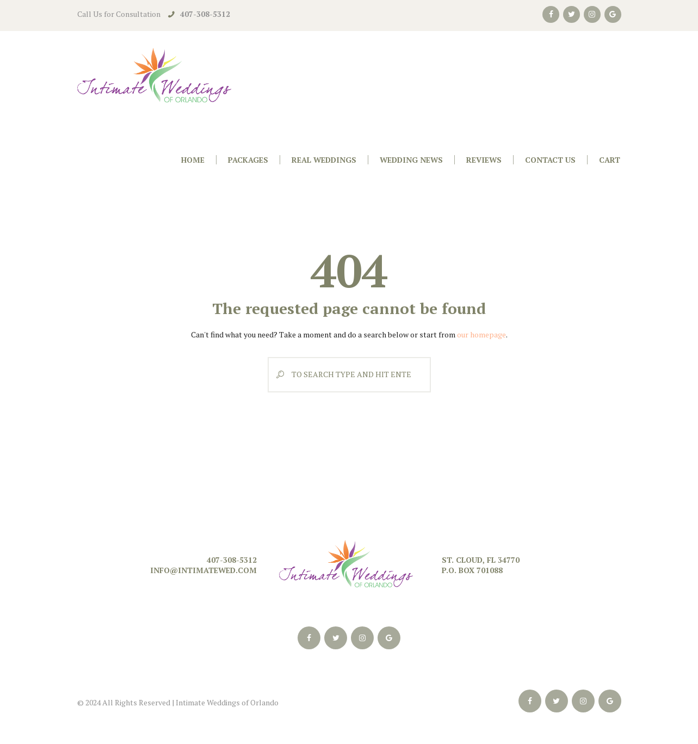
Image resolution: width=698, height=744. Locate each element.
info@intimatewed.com (203, 570)
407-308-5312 (205, 14)
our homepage (481, 334)
